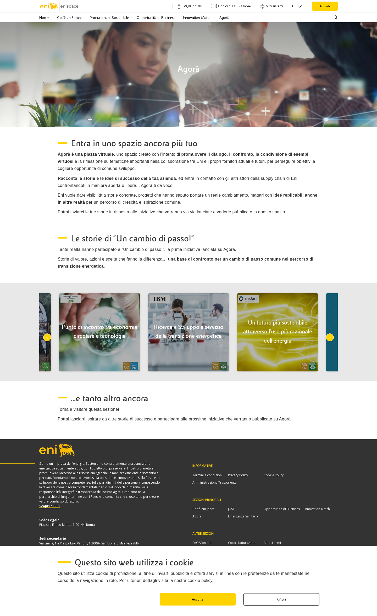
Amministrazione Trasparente (214, 482)
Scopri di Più (49, 506)
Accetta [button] (197, 599)
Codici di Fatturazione (234, 6)
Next (330, 337)
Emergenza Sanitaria (243, 516)
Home (44, 17)
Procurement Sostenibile (109, 17)
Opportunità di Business (156, 17)
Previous (47, 337)
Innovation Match (197, 17)
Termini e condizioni (207, 475)
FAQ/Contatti (192, 6)
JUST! (231, 509)
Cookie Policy (274, 475)
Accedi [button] (325, 6)
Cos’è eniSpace (69, 17)
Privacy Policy (238, 475)
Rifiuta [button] (281, 599)
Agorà (224, 17)
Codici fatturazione (242, 543)
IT (293, 6)
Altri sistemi (274, 6)
